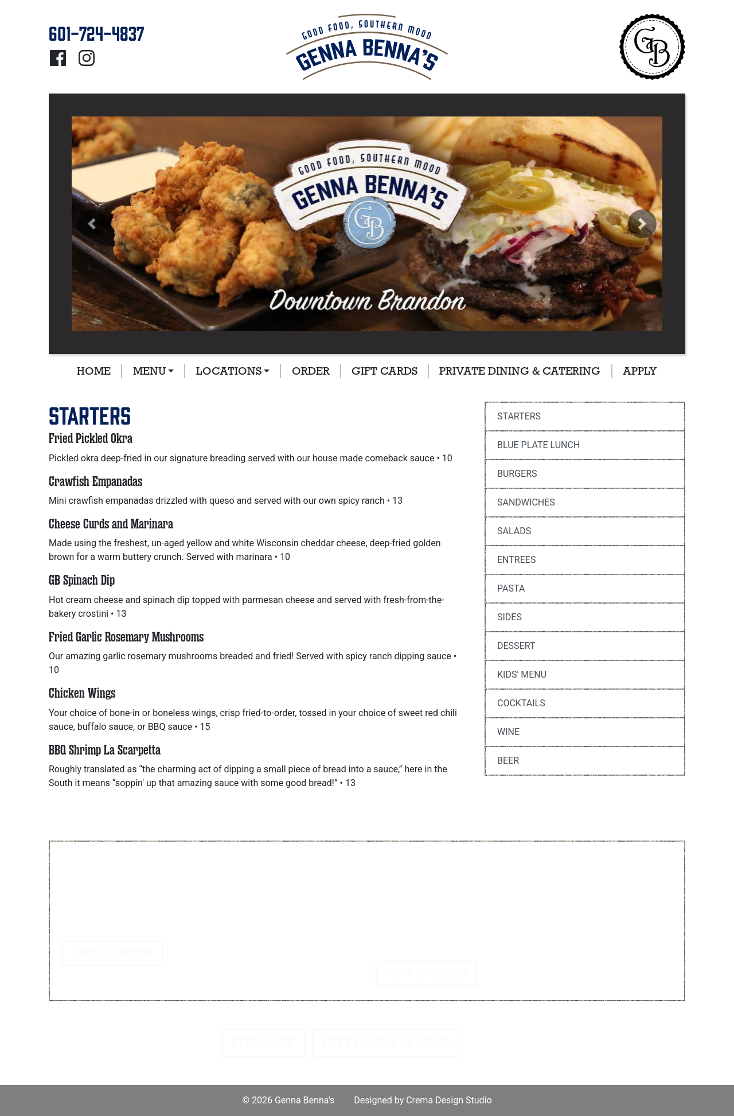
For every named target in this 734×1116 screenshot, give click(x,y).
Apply (640, 371)
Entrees (516, 559)
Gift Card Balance (386, 1043)
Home (94, 371)
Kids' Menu (521, 674)
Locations (228, 371)
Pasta (511, 588)
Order (311, 371)
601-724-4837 (98, 879)
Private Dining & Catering (519, 371)
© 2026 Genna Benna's (288, 1100)
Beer (508, 760)
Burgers (517, 473)
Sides (509, 617)
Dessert (516, 645)
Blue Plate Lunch (538, 445)
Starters (519, 416)
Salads (514, 531)
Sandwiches (526, 502)
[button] (92, 223)
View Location (112, 953)
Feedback (263, 1043)
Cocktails (521, 703)
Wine (508, 731)
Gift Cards (384, 371)
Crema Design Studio (448, 1100)
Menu (149, 371)
